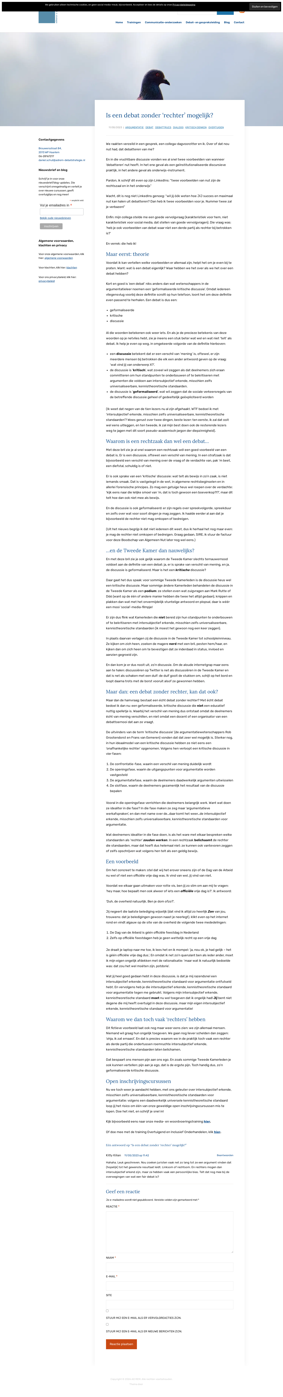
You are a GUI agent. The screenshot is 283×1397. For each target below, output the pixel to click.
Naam (111, 1257)
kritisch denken (196, 127)
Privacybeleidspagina (183, 4)
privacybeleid (47, 281)
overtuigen (216, 127)
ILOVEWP (148, 1383)
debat (149, 127)
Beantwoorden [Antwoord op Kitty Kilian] (225, 1154)
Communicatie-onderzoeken (163, 22)
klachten (71, 267)
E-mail (111, 1276)
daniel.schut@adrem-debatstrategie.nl (62, 160)
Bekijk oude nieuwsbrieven (55, 218)
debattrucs (163, 127)
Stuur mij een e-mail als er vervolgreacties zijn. (143, 1317)
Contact (239, 22)
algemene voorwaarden (59, 258)
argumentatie (134, 127)
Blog (227, 22)
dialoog (178, 127)
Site (109, 1295)
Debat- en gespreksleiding (203, 22)
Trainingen (134, 22)
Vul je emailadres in (56, 205)
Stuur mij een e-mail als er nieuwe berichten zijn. (144, 1331)
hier (207, 1121)
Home (119, 22)
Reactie (112, 1206)
